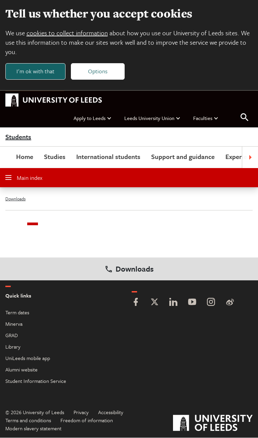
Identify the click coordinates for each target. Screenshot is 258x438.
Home (24, 156)
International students (108, 156)
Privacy (81, 412)
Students (18, 137)
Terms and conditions (28, 420)
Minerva (14, 324)
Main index (23, 178)
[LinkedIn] (173, 303)
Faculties (206, 118)
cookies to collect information (67, 32)
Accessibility (110, 412)
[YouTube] (192, 303)
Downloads (15, 199)
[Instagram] (211, 303)
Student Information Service (35, 381)
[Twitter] (154, 303)
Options (98, 71)
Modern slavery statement (33, 428)
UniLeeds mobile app (27, 358)
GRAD (11, 335)
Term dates (17, 312)
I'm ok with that (35, 71)
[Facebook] (135, 303)
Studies (55, 156)
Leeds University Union (152, 118)
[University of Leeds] (213, 424)
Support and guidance (183, 156)
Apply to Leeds (93, 118)
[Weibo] (229, 303)
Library (12, 347)
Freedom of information (86, 420)
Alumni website (21, 369)
